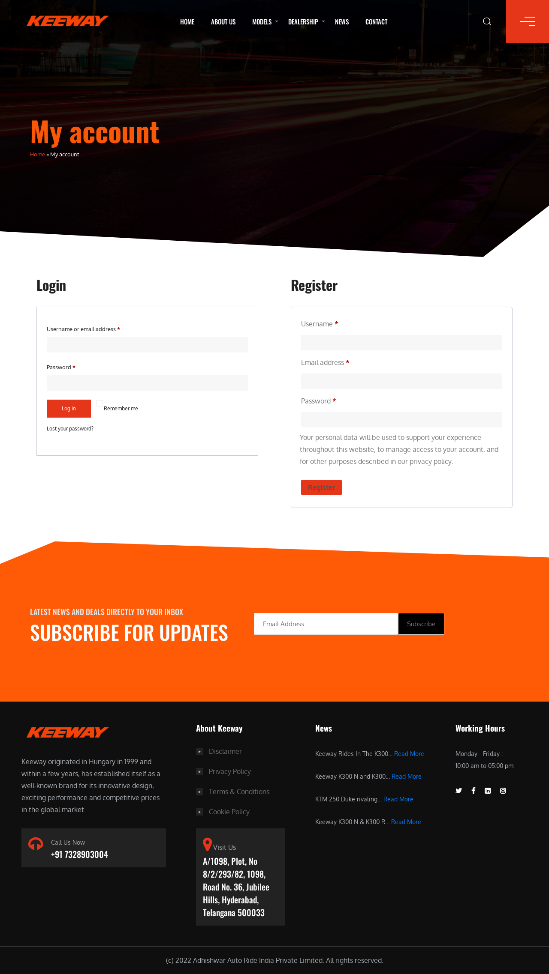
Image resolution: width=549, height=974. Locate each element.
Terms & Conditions (239, 790)
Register (321, 487)
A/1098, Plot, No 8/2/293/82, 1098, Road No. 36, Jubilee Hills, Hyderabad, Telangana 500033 (236, 886)
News (342, 21)
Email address (325, 362)
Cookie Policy (229, 810)
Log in (69, 408)
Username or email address (83, 329)
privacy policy (430, 461)
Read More (409, 753)
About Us (223, 21)
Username (319, 324)
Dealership (303, 21)
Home (187, 21)
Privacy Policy (230, 770)
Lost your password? (70, 428)
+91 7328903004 (79, 854)
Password (61, 367)
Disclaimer (225, 751)
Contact (376, 21)
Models (261, 21)
